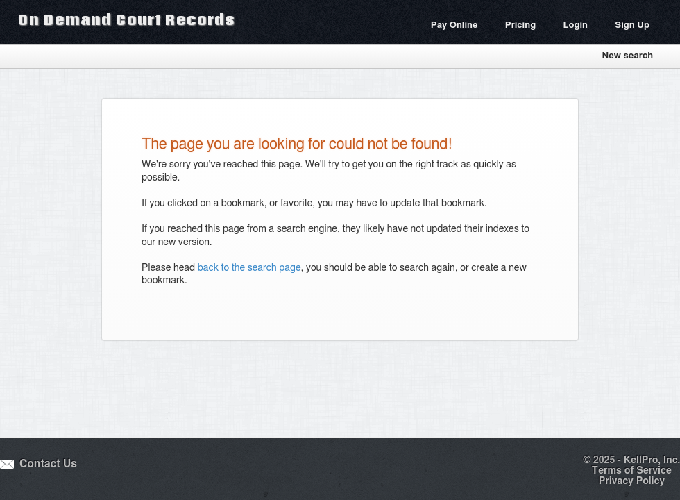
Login (575, 25)
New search (627, 55)
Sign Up (632, 25)
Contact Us (48, 464)
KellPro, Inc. (652, 460)
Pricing (520, 25)
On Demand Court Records (126, 19)
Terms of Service (632, 471)
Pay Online (454, 25)
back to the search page (249, 268)
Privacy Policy (632, 481)
